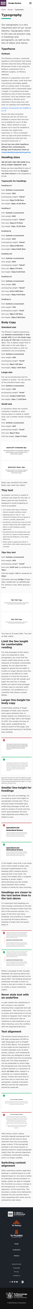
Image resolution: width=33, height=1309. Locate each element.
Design (10, 9)
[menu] (30, 3)
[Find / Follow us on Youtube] (17, 1282)
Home (3, 9)
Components (16, 1249)
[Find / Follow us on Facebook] (12, 1282)
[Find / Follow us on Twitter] (10, 1282)
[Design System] (3, 3)
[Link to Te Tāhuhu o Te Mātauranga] (17, 1214)
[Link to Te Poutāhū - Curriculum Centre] (16, 1234)
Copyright (16, 1268)
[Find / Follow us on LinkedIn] (14, 1282)
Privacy (16, 1271)
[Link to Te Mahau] (16, 1223)
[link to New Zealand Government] (16, 1296)
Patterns (16, 1255)
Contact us (16, 1275)
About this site (16, 1264)
